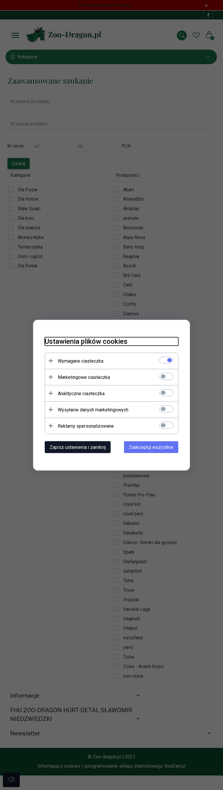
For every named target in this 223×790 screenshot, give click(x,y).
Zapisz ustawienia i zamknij (78, 447)
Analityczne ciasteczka (81, 393)
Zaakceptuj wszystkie (151, 447)
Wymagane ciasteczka (80, 360)
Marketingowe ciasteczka (84, 377)
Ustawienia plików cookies (86, 341)
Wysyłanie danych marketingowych (93, 409)
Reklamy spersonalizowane (86, 426)
